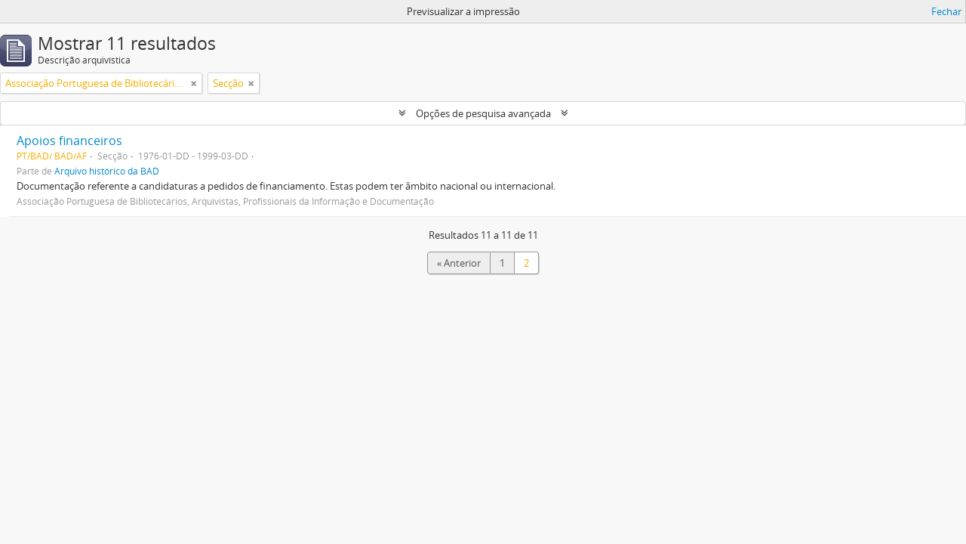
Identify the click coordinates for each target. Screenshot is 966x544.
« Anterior (459, 263)
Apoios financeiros (69, 140)
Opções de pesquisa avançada (483, 113)
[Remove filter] (194, 83)
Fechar (946, 11)
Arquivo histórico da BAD (106, 171)
